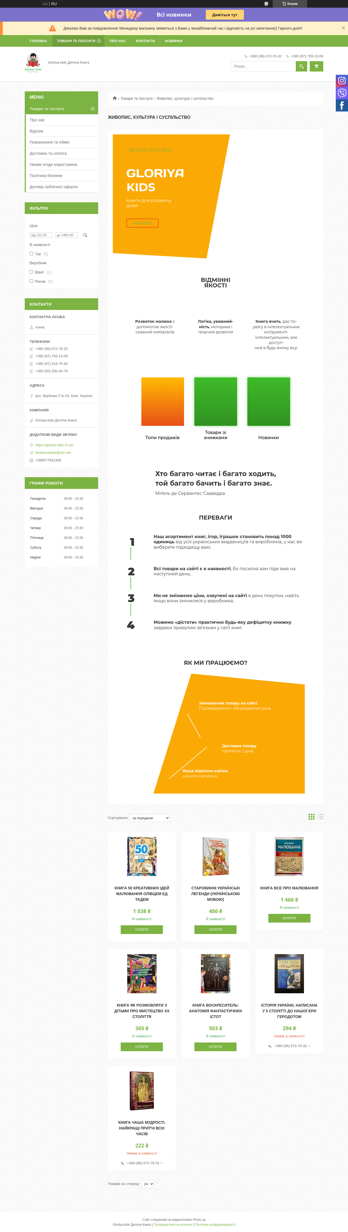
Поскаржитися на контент (173, 1225)
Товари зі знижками (216, 435)
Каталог (142, 223)
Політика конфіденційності (215, 1225)
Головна (38, 41)
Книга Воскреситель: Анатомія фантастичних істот (215, 1011)
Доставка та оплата (48, 153)
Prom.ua (199, 1220)
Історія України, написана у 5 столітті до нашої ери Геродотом (289, 1011)
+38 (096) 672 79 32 (149, 150)
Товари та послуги (76, 41)
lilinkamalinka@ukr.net (53, 453)
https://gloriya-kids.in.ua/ (54, 445)
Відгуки (36, 131)
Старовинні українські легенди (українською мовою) (215, 894)
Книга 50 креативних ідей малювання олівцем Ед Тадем (141, 894)
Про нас (118, 41)
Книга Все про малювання (289, 888)
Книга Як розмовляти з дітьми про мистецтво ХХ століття (141, 1011)
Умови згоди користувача (53, 164)
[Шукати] (301, 66)
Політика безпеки (46, 175)
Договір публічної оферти (54, 186)
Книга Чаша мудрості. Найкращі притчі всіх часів (142, 1128)
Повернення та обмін (50, 142)
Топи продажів (162, 437)
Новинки (173, 41)
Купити (141, 930)
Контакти (145, 41)
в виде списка (320, 818)
